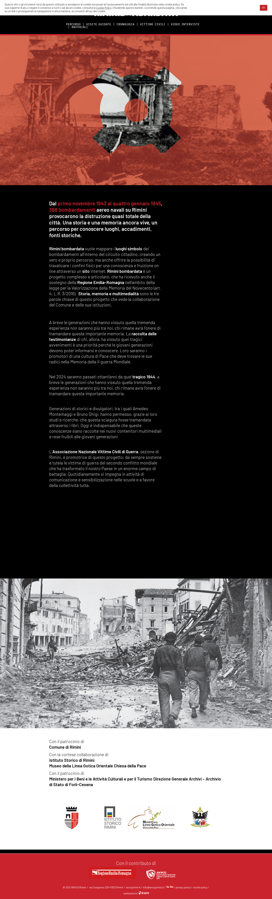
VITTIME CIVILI (152, 24)
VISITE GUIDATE (98, 24)
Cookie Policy (103, 7)
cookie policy (200, 887)
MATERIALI (80, 27)
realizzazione (136, 893)
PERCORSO (73, 24)
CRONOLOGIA (125, 24)
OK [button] (263, 7)
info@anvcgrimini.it (153, 887)
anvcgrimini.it (133, 887)
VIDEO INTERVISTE (185, 24)
